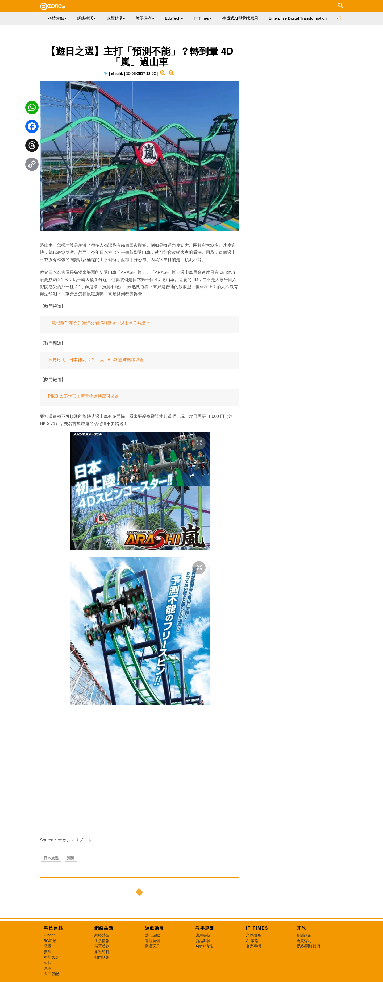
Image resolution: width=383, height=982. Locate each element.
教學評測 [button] (145, 18)
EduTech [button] (174, 18)
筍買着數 (101, 946)
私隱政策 (304, 935)
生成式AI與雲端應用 (240, 18)
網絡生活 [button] (86, 18)
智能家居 (51, 957)
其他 (301, 928)
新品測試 (202, 941)
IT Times (257, 928)
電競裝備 (152, 941)
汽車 (47, 968)
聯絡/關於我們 (308, 946)
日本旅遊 (51, 858)
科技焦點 (53, 928)
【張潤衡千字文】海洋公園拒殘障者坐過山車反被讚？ (99, 323)
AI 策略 (252, 941)
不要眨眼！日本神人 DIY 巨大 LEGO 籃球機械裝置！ (98, 359)
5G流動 (50, 941)
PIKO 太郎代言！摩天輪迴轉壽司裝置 (83, 396)
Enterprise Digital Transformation (298, 18)
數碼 (47, 952)
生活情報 (101, 941)
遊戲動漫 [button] (115, 18)
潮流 (70, 858)
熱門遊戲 (152, 935)
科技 (47, 963)
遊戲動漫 (154, 928)
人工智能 (51, 974)
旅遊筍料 (101, 952)
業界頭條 (253, 935)
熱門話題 (101, 957)
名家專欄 (253, 946)
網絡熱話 (101, 935)
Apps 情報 (204, 946)
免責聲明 (304, 941)
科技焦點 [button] (57, 18)
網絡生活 (104, 928)
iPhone (50, 935)
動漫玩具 (152, 946)
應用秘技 (202, 935)
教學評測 (205, 928)
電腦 (47, 946)
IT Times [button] (202, 18)
